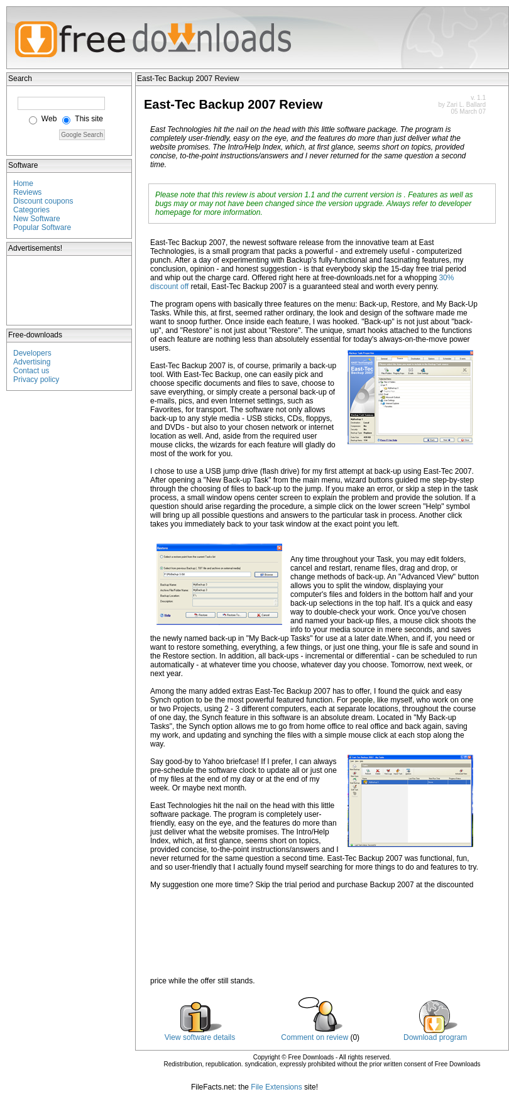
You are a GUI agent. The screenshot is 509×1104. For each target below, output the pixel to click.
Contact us (31, 370)
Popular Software (42, 227)
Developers (32, 353)
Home (23, 183)
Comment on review (314, 1037)
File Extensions (276, 1087)
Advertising (31, 362)
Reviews (27, 192)
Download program (435, 1037)
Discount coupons (43, 201)
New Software (36, 218)
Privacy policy (36, 379)
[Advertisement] (69, 290)
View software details (200, 1037)
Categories (31, 209)
